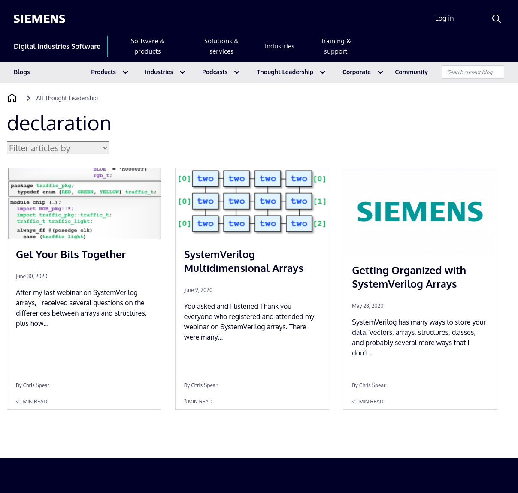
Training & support (336, 46)
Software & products (147, 46)
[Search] (496, 19)
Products (103, 71)
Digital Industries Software (57, 46)
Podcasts (214, 71)
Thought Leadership (285, 71)
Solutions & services (221, 46)
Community (411, 71)
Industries (279, 46)
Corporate (356, 71)
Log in (444, 18)
